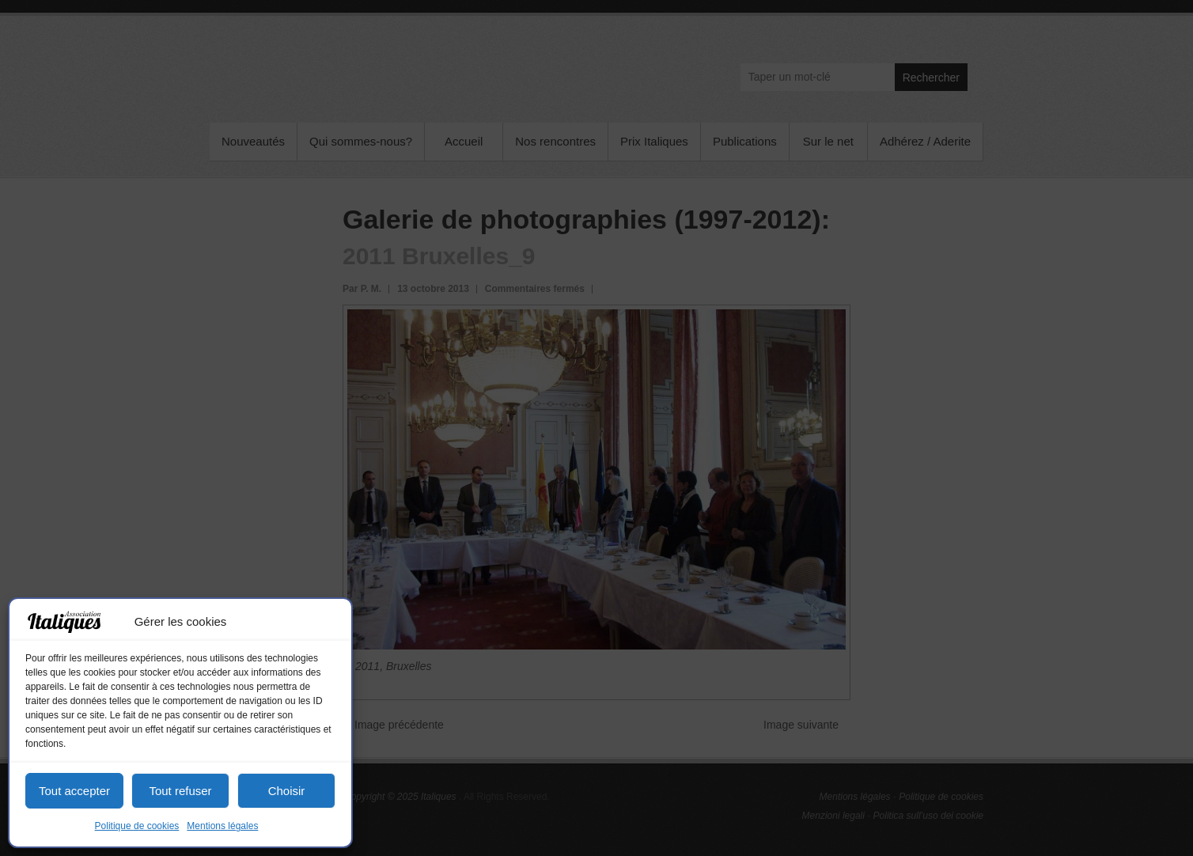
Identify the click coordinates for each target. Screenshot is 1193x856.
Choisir (286, 790)
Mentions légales (222, 825)
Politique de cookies (137, 825)
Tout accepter (74, 790)
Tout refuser (180, 790)
